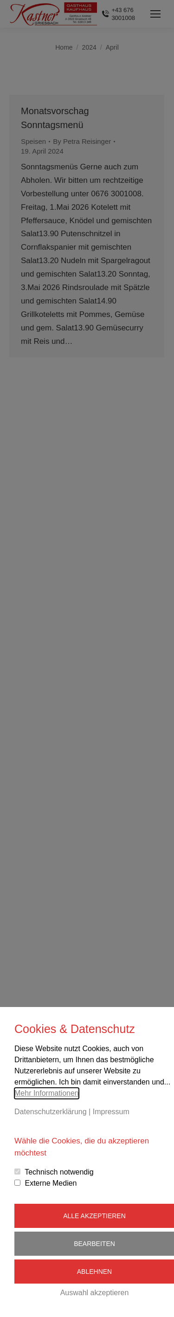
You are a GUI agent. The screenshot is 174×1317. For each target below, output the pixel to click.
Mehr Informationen (46, 1093)
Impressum (111, 1112)
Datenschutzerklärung (50, 1112)
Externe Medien (51, 1183)
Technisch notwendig (59, 1172)
